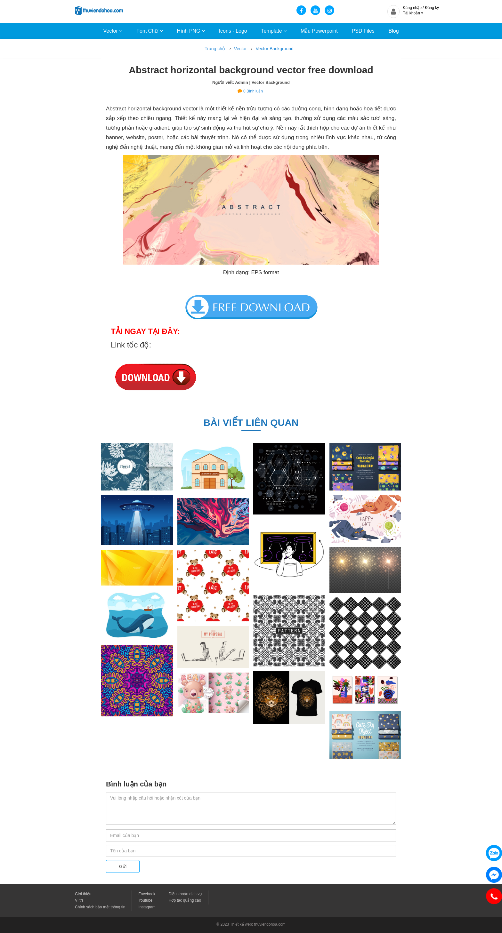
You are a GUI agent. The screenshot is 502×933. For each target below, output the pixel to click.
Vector (112, 31)
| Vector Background (269, 82)
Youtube (145, 900)
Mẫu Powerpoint (319, 31)
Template (274, 31)
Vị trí (79, 900)
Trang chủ (215, 48)
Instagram (146, 907)
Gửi (122, 866)
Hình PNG (191, 31)
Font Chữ (149, 31)
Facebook (146, 894)
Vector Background (274, 48)
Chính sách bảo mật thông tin (100, 907)
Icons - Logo (233, 31)
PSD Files (363, 31)
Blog (394, 31)
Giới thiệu (83, 894)
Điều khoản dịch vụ (185, 894)
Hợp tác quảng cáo (185, 900)
